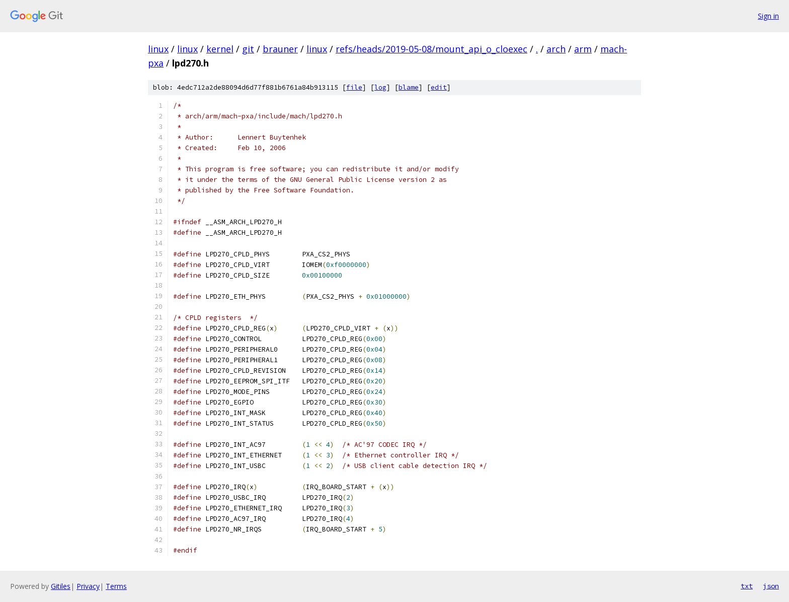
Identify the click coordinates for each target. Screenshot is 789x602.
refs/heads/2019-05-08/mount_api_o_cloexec (431, 49)
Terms (116, 586)
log (380, 87)
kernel (219, 49)
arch (556, 49)
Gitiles (60, 586)
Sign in (768, 16)
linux (158, 49)
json (771, 585)
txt (747, 585)
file (354, 87)
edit (439, 87)
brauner (280, 49)
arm (583, 49)
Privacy (88, 586)
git (248, 49)
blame (409, 87)
